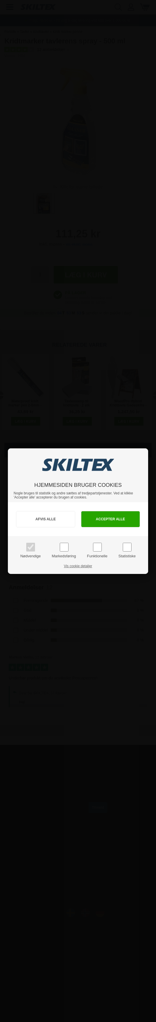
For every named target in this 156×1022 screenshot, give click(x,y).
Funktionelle (97, 556)
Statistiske (127, 556)
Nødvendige (30, 556)
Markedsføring (64, 556)
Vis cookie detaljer (78, 566)
